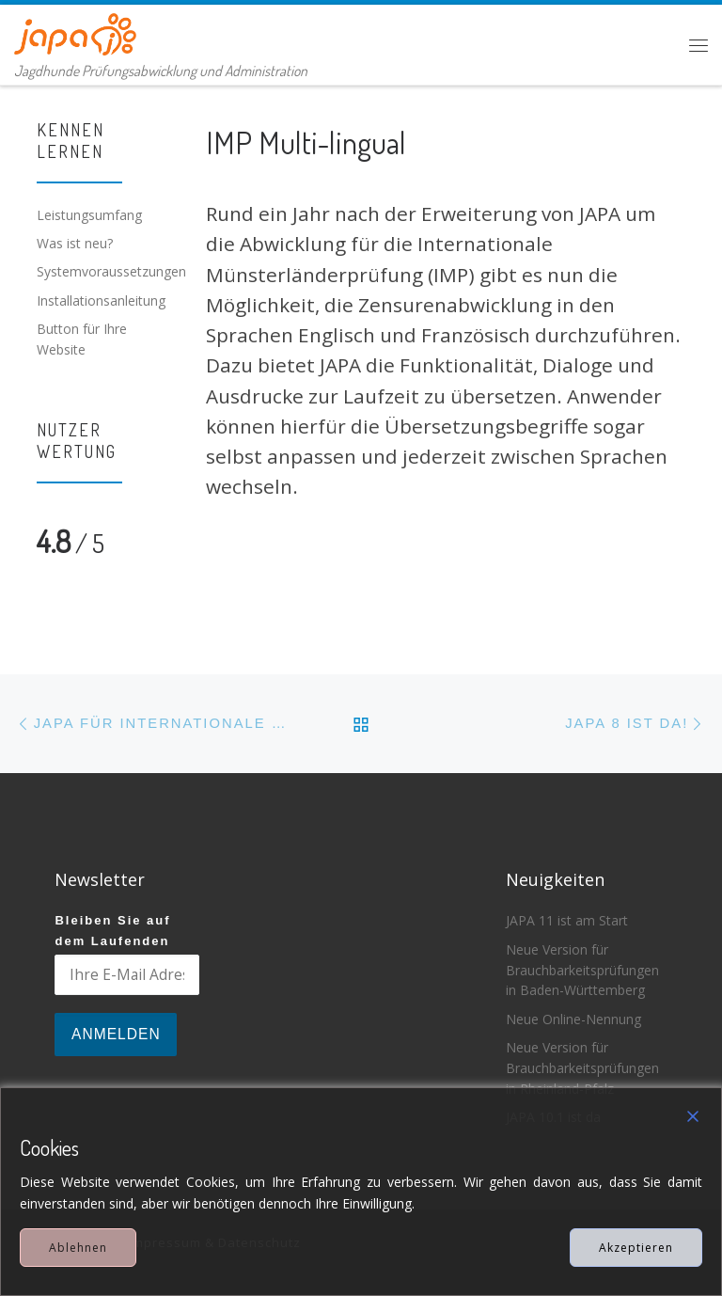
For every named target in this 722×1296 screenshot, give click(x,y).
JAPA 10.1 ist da (553, 1117)
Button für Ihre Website (82, 339)
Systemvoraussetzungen (111, 271)
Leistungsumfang (89, 215)
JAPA (101, 1242)
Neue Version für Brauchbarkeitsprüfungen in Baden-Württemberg (582, 969)
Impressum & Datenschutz (215, 1242)
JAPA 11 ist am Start (567, 920)
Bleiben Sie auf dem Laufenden (112, 930)
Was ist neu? (75, 243)
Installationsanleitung (101, 300)
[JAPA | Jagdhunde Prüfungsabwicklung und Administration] (75, 30)
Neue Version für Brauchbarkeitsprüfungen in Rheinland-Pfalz (582, 1067)
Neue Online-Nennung (573, 1019)
